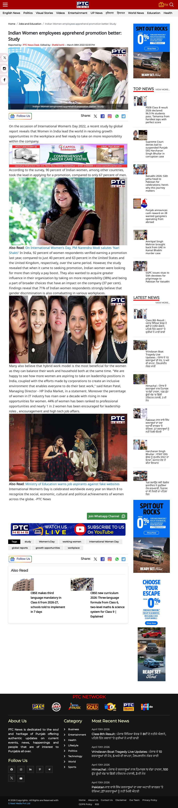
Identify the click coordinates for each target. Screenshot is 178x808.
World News (136, 13)
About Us (93, 800)
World (70, 761)
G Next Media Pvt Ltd (19, 803)
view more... (162, 89)
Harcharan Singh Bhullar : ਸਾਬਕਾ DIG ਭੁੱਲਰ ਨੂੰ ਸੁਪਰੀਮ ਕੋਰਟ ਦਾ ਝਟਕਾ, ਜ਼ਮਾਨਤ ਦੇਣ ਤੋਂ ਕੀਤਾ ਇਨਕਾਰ (157, 457)
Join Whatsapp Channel (108, 516)
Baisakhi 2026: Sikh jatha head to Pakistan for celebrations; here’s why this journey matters (157, 183)
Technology (73, 756)
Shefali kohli (58, 45)
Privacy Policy (149, 800)
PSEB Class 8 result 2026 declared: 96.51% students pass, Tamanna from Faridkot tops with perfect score (157, 115)
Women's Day (47, 541)
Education (153, 13)
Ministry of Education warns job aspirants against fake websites (72, 484)
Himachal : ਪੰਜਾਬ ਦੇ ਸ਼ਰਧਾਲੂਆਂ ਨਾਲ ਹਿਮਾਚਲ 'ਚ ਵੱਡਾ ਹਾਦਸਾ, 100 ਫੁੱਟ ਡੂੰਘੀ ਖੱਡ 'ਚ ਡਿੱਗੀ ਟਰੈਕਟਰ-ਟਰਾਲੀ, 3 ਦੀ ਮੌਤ (157, 393)
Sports (70, 767)
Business (71, 729)
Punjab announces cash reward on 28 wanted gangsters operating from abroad (156, 216)
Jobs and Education (30, 23)
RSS (97, 804)
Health (168, 13)
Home (11, 23)
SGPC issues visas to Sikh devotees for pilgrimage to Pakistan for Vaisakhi (158, 277)
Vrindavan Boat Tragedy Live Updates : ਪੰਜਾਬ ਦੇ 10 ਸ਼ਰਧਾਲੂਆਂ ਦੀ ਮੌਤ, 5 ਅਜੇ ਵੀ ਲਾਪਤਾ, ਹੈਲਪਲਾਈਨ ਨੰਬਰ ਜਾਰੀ (157, 359)
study (28, 541)
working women (72, 541)
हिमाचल (121, 13)
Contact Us (107, 800)
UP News (96, 13)
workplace (74, 547)
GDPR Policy (85, 804)
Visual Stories (44, 13)
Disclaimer (121, 800)
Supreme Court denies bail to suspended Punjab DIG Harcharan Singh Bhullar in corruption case (157, 149)
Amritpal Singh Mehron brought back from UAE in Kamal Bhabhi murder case (156, 247)
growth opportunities (48, 547)
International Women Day (104, 541)
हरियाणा (110, 13)
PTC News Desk (31, 45)
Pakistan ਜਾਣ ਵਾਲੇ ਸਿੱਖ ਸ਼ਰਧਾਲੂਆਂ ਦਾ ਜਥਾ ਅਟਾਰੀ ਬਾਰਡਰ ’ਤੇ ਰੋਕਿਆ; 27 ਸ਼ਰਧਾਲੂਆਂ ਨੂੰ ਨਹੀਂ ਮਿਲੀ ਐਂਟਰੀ (157, 425)
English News (11, 13)
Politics (28, 13)
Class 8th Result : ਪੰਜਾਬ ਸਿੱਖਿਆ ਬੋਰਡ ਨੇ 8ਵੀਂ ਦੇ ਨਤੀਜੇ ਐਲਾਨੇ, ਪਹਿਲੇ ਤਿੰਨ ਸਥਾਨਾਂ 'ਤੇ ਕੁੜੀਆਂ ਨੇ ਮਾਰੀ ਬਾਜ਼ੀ (156, 326)
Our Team (134, 800)
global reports (20, 547)
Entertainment (77, 13)
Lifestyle (71, 745)
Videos (60, 13)
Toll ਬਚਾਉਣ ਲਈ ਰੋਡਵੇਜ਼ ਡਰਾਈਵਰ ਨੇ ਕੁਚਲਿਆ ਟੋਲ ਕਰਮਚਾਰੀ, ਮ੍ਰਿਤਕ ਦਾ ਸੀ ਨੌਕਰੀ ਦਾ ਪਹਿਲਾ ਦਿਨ (157, 488)
